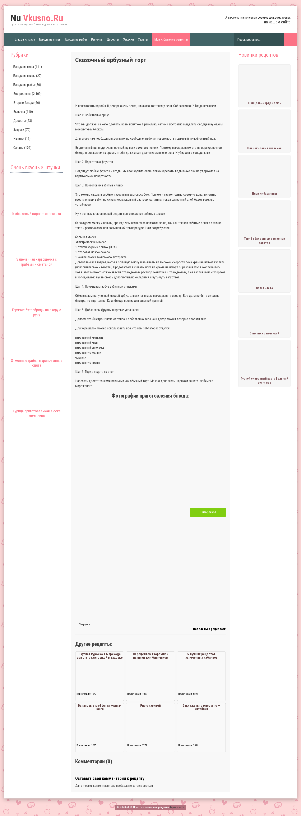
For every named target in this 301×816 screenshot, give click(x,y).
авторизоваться (143, 785)
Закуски (128, 39)
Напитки (18, 139)
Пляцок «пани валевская (264, 148)
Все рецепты (22, 94)
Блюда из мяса (25, 39)
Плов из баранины (264, 193)
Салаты (143, 39)
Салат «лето (264, 288)
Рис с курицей (150, 706)
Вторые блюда (23, 103)
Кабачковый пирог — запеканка (36, 214)
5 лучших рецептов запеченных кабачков (201, 655)
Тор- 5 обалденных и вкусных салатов (264, 241)
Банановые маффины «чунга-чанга (99, 707)
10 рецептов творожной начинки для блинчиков (150, 655)
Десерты (113, 39)
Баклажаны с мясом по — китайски (201, 707)
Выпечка (96, 39)
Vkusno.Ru (36, 18)
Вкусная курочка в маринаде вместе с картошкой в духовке (100, 655)
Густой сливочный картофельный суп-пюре (264, 381)
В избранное (208, 512)
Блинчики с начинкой (264, 333)
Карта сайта (177, 807)
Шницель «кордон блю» (264, 103)
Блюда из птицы (50, 39)
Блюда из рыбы (76, 39)
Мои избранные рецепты (171, 39)
